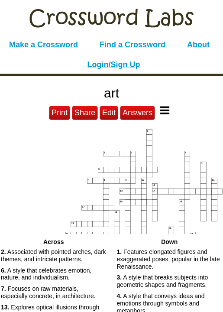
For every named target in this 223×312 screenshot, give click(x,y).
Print (60, 112)
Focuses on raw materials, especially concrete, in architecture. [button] (48, 292)
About (198, 44)
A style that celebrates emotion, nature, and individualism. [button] (46, 274)
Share (84, 112)
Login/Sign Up (113, 64)
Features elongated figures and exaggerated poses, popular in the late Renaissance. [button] (168, 259)
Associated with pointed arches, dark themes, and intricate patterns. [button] (53, 255)
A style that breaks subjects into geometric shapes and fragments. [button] (162, 281)
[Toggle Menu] (164, 110)
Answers (137, 112)
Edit (109, 112)
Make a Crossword (43, 44)
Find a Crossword (132, 44)
